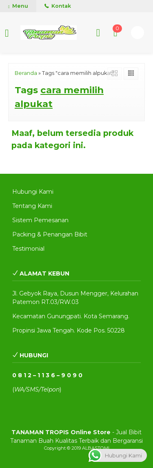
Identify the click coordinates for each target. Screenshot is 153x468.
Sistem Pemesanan (40, 220)
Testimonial (28, 248)
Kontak (57, 6)
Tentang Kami (32, 206)
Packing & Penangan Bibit (49, 234)
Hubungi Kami (32, 191)
